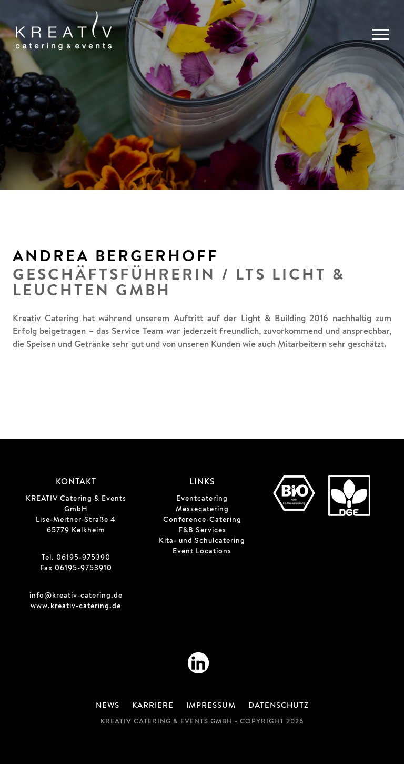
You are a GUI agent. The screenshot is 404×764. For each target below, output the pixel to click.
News (107, 706)
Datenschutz (278, 706)
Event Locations (202, 551)
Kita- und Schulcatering (202, 541)
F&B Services (202, 530)
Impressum (211, 706)
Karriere (153, 706)
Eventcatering (202, 499)
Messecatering (202, 509)
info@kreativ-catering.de (76, 596)
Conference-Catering (202, 520)
